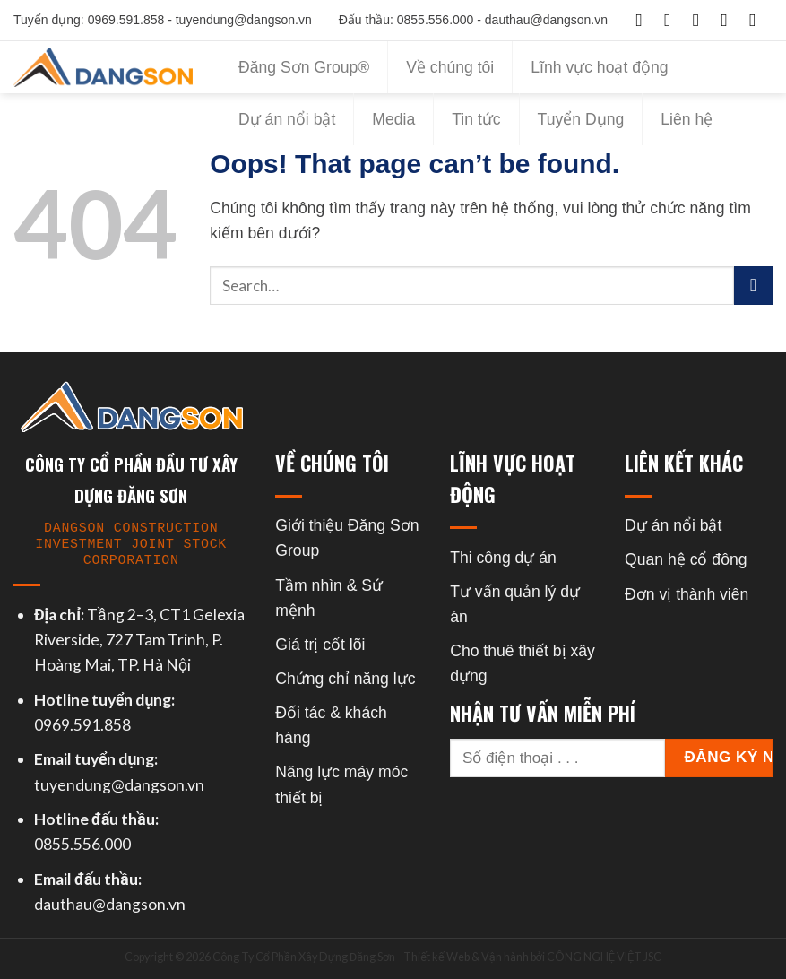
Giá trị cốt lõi (320, 645)
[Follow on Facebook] (645, 20)
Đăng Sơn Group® (303, 67)
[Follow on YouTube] (758, 20)
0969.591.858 (82, 724)
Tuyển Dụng (581, 119)
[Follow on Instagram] (673, 20)
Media (393, 119)
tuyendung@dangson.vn (119, 784)
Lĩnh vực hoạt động (599, 67)
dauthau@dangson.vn (110, 904)
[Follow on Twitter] (730, 20)
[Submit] (753, 285)
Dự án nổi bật (286, 119)
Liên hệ (687, 119)
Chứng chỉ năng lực (345, 679)
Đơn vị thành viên (686, 594)
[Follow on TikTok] (702, 20)
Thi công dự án (503, 558)
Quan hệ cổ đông (686, 559)
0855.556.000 (82, 844)
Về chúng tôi (450, 67)
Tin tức (476, 119)
